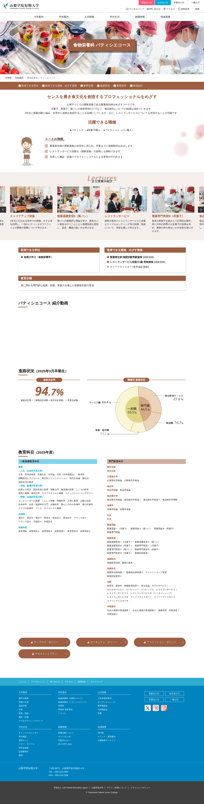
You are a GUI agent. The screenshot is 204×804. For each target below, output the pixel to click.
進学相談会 (103, 706)
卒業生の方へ (64, 740)
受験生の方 (146, 2)
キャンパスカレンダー (28, 733)
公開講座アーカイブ (106, 740)
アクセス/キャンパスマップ (31, 721)
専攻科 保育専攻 (65, 709)
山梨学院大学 (97, 788)
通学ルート (24, 740)
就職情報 (140, 17)
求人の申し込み (65, 744)
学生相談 (23, 736)
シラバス (62, 713)
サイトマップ (97, 682)
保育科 (61, 706)
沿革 (21, 709)
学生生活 (115, 17)
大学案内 (39, 17)
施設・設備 (24, 717)
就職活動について (66, 733)
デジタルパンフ (136, 9)
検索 (197, 9)
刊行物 (101, 733)
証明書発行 (24, 751)
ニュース (22, 682)
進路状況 (105, 85)
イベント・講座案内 (106, 736)
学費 (100, 713)
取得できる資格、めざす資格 (61, 85)
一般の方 (195, 2)
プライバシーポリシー (140, 788)
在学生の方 (163, 2)
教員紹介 (138, 85)
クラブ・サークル (27, 744)
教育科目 (121, 85)
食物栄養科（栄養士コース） (71, 698)
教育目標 (88, 85)
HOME (8, 78)
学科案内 (64, 17)
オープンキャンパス (106, 702)
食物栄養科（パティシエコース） (73, 702)
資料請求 (185, 9)
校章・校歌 (24, 713)
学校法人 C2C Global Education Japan (71, 788)
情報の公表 (24, 702)
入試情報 (89, 17)
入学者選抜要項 (105, 698)
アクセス (170, 9)
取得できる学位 (29, 85)
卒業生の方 (179, 2)
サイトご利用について (117, 788)
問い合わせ (155, 9)
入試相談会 (103, 709)
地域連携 (165, 17)
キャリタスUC (64, 736)
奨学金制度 (24, 748)
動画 (21, 755)
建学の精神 (24, 698)
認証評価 (23, 706)
